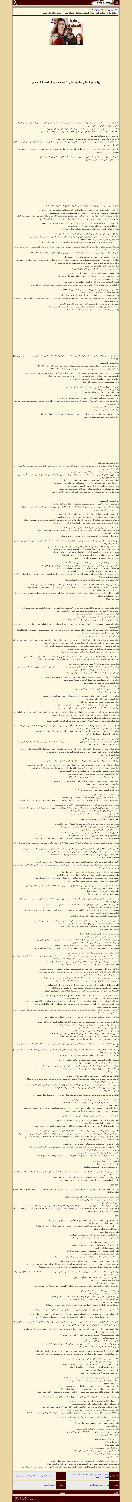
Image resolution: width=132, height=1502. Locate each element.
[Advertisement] (66, 63)
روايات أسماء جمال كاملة (99, 1485)
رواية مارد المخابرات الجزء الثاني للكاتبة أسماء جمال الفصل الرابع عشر (89, 1475)
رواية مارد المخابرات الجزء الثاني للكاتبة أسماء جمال (35, 1476)
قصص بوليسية (49, 1485)
